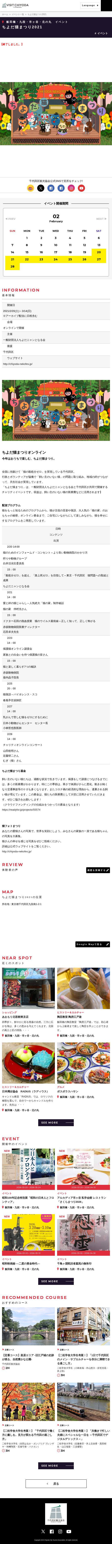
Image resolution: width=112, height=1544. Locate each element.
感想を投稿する (96, 870)
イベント (102, 33)
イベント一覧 (18, 14)
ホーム (5, 14)
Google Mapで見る (89, 944)
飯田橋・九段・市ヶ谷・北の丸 (29, 21)
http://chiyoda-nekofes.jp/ (18, 363)
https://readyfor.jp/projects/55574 (21, 809)
